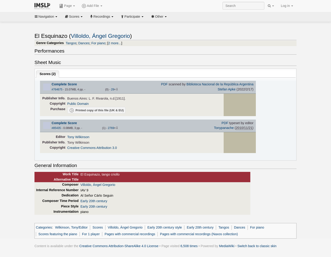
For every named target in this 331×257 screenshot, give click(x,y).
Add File (92, 6)
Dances (83, 43)
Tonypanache (224, 128)
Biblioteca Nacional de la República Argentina (219, 84)
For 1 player (91, 234)
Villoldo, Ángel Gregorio (100, 36)
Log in (287, 6)
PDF (164, 84)
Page (67, 6)
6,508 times (189, 246)
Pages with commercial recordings (130, 234)
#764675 (57, 89)
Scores (74, 16)
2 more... (114, 43)
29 (112, 89)
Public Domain (78, 104)
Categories (44, 227)
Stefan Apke (227, 89)
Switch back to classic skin (257, 246)
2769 (111, 128)
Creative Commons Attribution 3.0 (92, 148)
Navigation (46, 16)
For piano (98, 43)
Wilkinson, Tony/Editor (71, 227)
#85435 (56, 128)
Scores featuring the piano (57, 234)
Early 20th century (93, 201)
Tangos (71, 43)
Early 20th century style (164, 227)
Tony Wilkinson (78, 137)
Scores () (48, 74)
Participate (132, 16)
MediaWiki (226, 246)
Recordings (101, 16)
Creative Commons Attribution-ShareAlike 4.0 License (118, 246)
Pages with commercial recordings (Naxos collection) (199, 234)
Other (159, 16)
